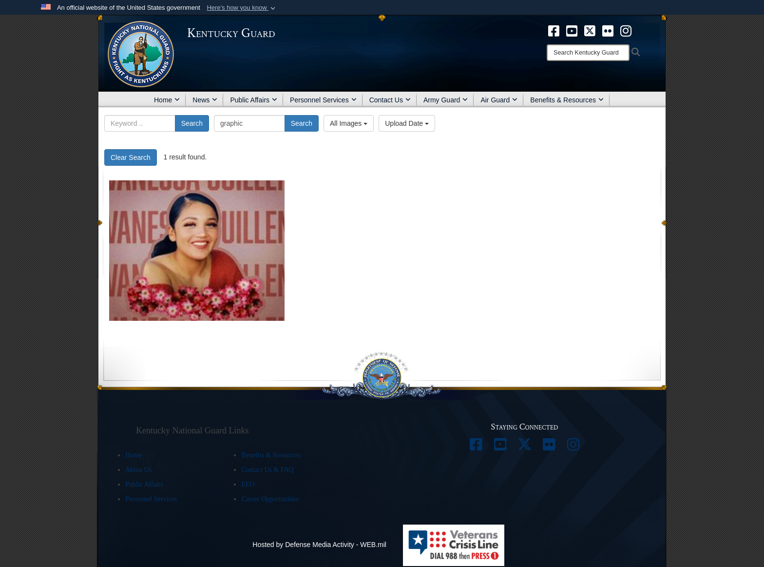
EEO (247, 484)
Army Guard (445, 100)
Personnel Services (323, 100)
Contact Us (390, 100)
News (204, 100)
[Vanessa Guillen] (197, 250)
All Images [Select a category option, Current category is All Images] (348, 123)
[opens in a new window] (553, 30)
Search (192, 123)
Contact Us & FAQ (267, 469)
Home (167, 100)
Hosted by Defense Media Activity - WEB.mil (319, 544)
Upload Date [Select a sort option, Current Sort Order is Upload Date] (407, 123)
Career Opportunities (270, 499)
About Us (138, 469)
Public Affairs (253, 100)
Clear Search (131, 157)
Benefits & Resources (567, 100)
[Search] (588, 52)
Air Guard (498, 100)
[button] (242, 8)
